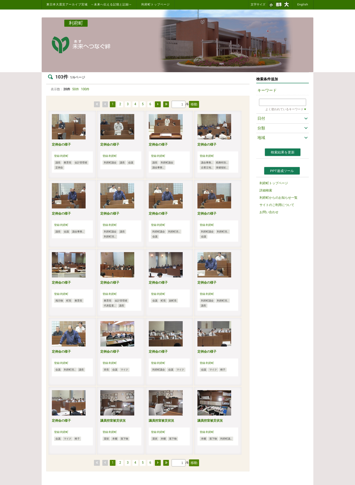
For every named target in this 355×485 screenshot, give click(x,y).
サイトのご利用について (276, 205)
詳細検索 (265, 190)
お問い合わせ (268, 212)
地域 (261, 137)
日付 (261, 118)
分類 (261, 128)
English (302, 4)
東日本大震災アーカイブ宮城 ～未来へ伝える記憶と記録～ (89, 4)
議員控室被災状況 (113, 420)
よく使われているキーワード (284, 109)
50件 (75, 89)
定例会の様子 (61, 144)
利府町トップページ (155, 4)
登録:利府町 (61, 156)
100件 (85, 89)
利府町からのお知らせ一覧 (278, 197)
